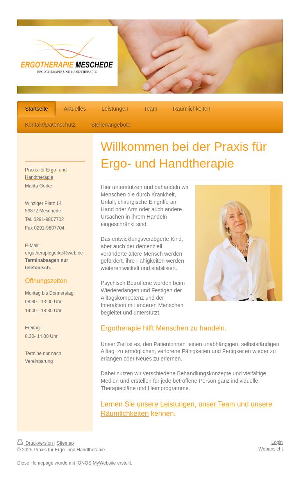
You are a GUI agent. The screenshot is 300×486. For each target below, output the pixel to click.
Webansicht (271, 449)
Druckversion (35, 443)
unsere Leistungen (166, 404)
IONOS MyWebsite (96, 463)
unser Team (216, 404)
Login (277, 442)
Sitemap (65, 443)
